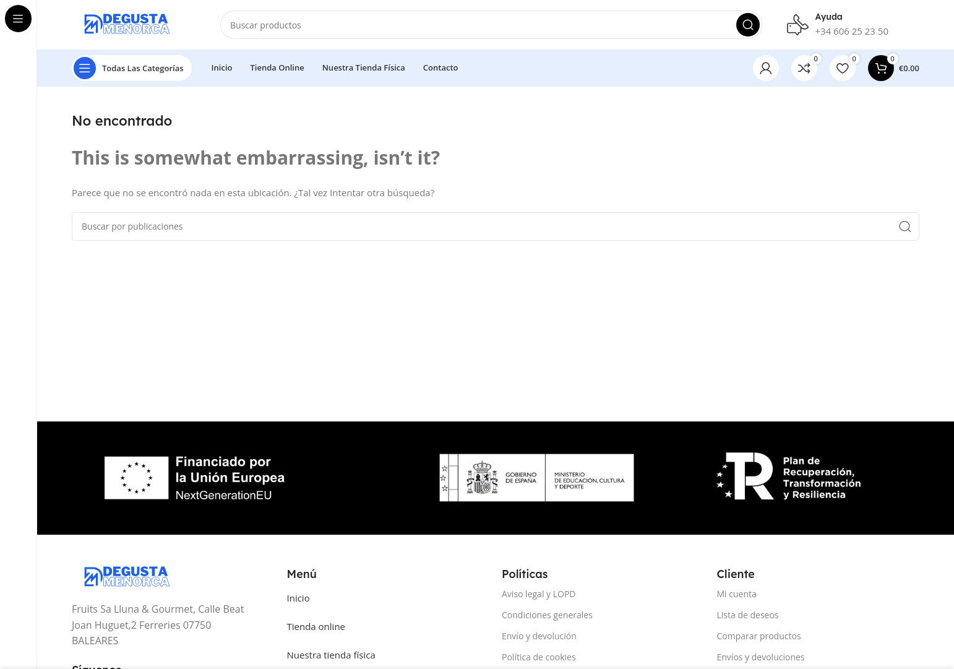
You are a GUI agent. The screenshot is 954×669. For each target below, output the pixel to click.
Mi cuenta (737, 594)
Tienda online (316, 626)
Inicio (298, 598)
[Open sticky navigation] (132, 68)
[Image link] (134, 576)
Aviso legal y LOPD (539, 594)
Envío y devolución (539, 636)
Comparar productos (759, 636)
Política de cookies (539, 657)
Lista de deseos (748, 615)
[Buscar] (491, 25)
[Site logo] (134, 23)
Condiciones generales (547, 615)
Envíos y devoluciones (761, 657)
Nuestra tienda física (331, 655)
